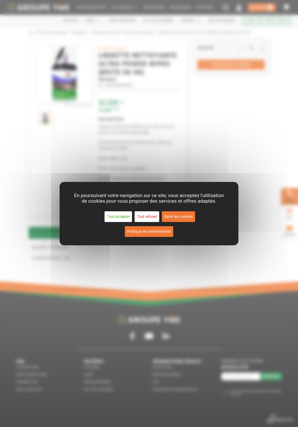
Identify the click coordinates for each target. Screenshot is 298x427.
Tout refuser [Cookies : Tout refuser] (147, 216)
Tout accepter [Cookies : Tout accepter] (118, 216)
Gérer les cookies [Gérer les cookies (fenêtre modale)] (178, 216)
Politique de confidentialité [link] (149, 231)
